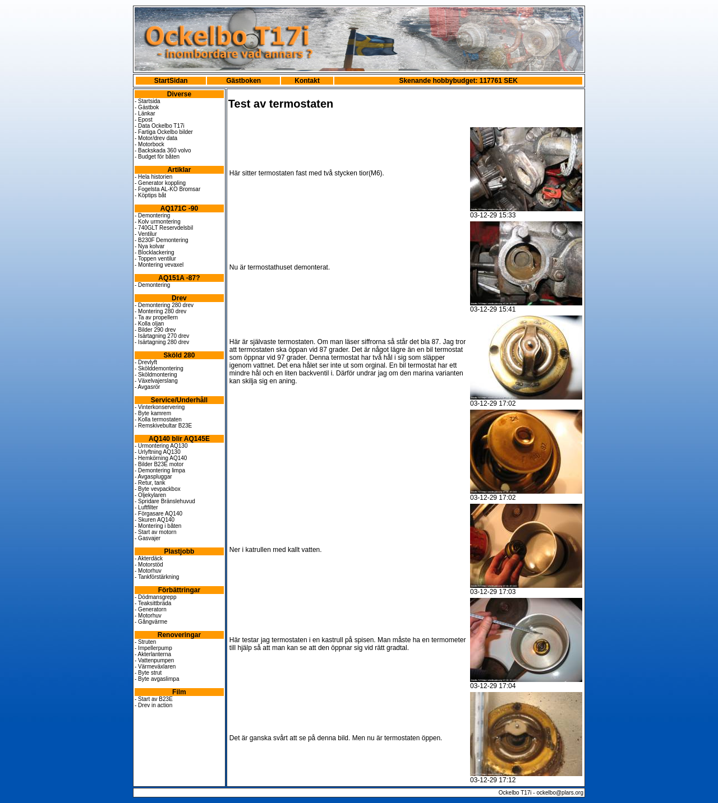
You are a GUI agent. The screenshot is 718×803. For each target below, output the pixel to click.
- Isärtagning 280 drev (162, 342)
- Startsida (147, 101)
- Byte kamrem (153, 413)
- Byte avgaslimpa (157, 679)
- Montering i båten (158, 526)
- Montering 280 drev (160, 311)
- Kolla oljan (149, 324)
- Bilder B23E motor (159, 464)
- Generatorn (151, 609)
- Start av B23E (154, 699)
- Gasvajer (147, 538)
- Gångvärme (151, 622)
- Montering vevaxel (159, 265)
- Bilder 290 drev (155, 330)
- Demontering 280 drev (164, 305)
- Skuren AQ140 (154, 520)
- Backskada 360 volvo (163, 150)
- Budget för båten (157, 157)
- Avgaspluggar (153, 477)
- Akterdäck (149, 558)
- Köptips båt (150, 195)
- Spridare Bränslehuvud (165, 501)
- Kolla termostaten (158, 419)
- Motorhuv (148, 571)
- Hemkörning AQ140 (161, 458)
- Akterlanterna (153, 654)
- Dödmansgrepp (155, 597)
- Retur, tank (150, 483)
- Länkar (145, 113)
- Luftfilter (146, 507)
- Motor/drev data (156, 138)
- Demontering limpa (160, 470)
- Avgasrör (147, 387)
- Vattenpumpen (154, 660)
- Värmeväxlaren (155, 666)
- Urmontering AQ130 (161, 446)
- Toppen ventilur (155, 259)
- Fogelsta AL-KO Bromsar (167, 189)
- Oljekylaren (150, 495)
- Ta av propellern (156, 317)
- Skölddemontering (159, 368)
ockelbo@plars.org (559, 793)
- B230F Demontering (161, 240)
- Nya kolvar (149, 246)
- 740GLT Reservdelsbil (164, 228)
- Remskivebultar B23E (163, 426)
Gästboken (243, 81)
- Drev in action (153, 705)
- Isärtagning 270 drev (162, 336)
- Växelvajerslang (156, 381)
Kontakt (307, 81)
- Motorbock (149, 144)
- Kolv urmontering (158, 222)
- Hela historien (153, 177)
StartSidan (171, 81)
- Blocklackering (154, 252)
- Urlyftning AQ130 (158, 452)
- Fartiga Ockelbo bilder (164, 132)
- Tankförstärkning (157, 577)
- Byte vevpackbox (158, 489)
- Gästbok (147, 107)
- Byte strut (148, 673)
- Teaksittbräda (153, 603)
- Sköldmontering (156, 375)
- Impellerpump (153, 648)
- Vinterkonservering (160, 407)
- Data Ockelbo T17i (160, 126)
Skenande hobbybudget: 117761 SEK (458, 81)
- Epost (144, 120)
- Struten (145, 642)
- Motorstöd (149, 564)
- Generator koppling (160, 183)
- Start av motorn (155, 532)
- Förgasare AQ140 (158, 513)
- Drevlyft (146, 362)
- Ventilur (146, 234)
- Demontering (152, 215)
